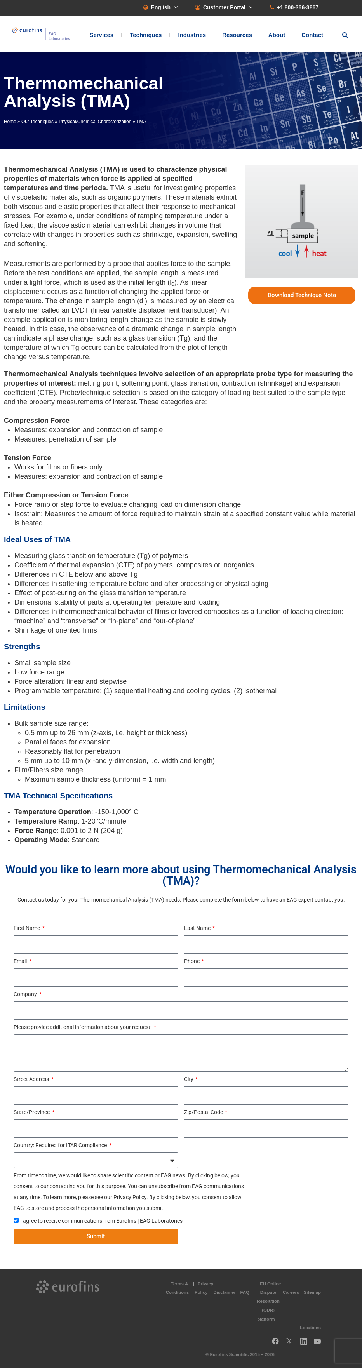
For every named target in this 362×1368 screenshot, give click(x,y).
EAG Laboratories (41, 34)
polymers (146, 197)
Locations (310, 1327)
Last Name (198, 928)
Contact (312, 34)
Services (101, 34)
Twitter (291, 1344)
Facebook (275, 1344)
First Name (27, 928)
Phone (192, 961)
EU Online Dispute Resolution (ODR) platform (269, 1301)
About (276, 34)
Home (10, 121)
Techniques (146, 34)
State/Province (32, 1112)
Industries (192, 34)
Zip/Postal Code (204, 1112)
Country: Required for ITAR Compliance (61, 1145)
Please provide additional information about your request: (83, 1027)
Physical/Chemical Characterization (95, 121)
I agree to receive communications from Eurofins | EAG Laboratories (101, 1221)
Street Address (32, 1079)
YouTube (319, 1344)
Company (26, 994)
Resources (237, 34)
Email (21, 961)
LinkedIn (306, 1344)
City (189, 1079)
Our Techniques (37, 121)
